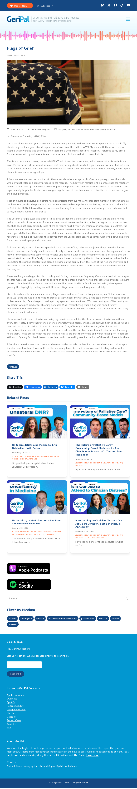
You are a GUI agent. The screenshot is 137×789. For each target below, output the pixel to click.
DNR (21, 458)
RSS (9, 729)
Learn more (92, 757)
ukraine (13, 626)
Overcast (12, 700)
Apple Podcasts (15, 696)
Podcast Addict (15, 707)
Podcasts (29, 410)
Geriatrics (88, 464)
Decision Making (26, 533)
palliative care (103, 620)
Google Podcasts (16, 711)
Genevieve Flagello (40, 131)
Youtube (11, 725)
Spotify (11, 704)
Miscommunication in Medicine (72, 620)
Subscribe (45, 6)
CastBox (11, 718)
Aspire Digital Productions (62, 768)
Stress (101, 539)
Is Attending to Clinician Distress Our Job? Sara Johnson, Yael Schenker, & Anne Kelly (98, 525)
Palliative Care (31, 460)
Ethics (37, 458)
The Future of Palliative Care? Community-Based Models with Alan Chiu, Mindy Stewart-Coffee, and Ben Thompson (98, 451)
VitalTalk (27, 626)
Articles (13, 368)
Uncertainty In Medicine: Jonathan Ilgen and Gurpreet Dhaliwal (36, 523)
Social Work (93, 539)
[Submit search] (127, 600)
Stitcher (11, 715)
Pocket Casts (14, 722)
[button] (128, 19)
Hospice (62, 131)
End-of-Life (29, 458)
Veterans (111, 131)
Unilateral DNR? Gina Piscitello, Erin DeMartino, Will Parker (34, 448)
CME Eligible (15, 410)
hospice (45, 620)
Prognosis (50, 536)
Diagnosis (38, 533)
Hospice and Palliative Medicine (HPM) (87, 131)
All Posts (15, 458)
